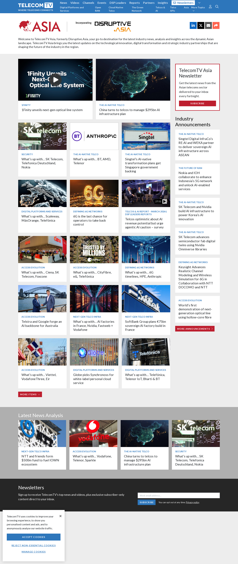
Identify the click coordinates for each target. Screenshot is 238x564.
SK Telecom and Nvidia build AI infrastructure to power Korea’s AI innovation (196, 213)
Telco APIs (173, 9)
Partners (149, 2)
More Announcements (195, 328)
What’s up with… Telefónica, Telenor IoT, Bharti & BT (145, 377)
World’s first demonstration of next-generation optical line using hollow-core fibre (195, 311)
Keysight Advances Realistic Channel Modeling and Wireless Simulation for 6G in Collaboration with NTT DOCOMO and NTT (195, 277)
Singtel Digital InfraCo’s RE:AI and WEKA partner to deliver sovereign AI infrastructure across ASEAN (196, 147)
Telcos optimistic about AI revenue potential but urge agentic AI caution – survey (144, 223)
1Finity (25, 105)
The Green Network (137, 9)
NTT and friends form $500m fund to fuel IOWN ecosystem (40, 460)
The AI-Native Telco (111, 105)
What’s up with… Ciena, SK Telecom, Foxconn (40, 274)
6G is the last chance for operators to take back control (90, 220)
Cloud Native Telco (116, 9)
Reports (134, 2)
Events (102, 2)
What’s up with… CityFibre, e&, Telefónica (92, 274)
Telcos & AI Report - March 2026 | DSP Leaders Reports (146, 213)
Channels (88, 2)
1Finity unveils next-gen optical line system (52, 110)
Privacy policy (192, 502)
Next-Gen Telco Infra (87, 316)
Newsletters (183, 2)
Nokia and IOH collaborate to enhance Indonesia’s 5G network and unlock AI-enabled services (195, 181)
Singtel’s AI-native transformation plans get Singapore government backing (143, 165)
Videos (74, 2)
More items (30, 394)
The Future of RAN (190, 168)
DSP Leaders (118, 2)
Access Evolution (33, 267)
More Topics (198, 9)
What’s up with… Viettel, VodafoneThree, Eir (38, 377)
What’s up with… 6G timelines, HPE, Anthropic (143, 274)
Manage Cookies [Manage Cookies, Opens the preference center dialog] (34, 551)
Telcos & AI (160, 9)
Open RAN (98, 9)
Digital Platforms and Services (72, 9)
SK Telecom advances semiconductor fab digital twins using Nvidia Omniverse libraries (196, 243)
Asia (186, 7)
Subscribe (197, 103)
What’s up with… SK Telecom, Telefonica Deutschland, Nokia (42, 163)
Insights (163, 2)
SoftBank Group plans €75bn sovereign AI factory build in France (145, 325)
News (63, 2)
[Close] (60, 516)
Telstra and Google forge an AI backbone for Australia (41, 323)
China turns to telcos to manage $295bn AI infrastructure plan (141, 460)
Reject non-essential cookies (34, 545)
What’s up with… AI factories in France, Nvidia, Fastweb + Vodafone (93, 325)
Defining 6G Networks (87, 211)
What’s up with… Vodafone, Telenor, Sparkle (92, 458)
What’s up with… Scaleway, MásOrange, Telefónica (40, 218)
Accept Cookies (33, 537)
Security (27, 154)
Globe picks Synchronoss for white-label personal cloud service (93, 379)
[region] (34, 535)
